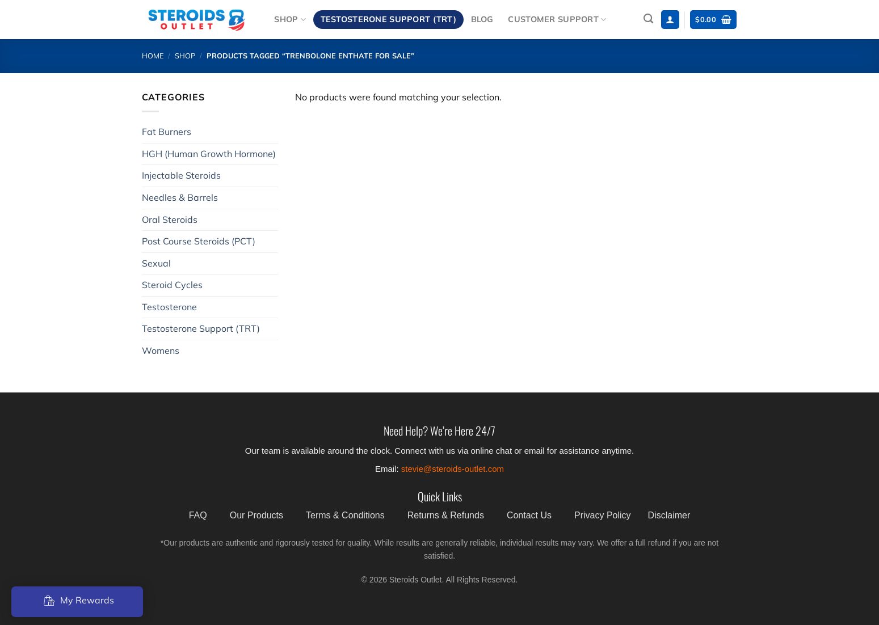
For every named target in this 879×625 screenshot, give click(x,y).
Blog (482, 19)
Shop (290, 19)
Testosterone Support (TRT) (389, 19)
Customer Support (557, 19)
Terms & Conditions (345, 515)
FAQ (198, 515)
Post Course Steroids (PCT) (198, 241)
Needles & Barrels (180, 197)
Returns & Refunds (445, 515)
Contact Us (529, 515)
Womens (160, 350)
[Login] (670, 19)
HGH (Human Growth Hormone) (209, 153)
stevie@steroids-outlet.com (452, 469)
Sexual (156, 263)
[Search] (648, 19)
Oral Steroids (169, 219)
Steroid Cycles (172, 284)
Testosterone (169, 306)
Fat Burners (166, 131)
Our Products (256, 515)
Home (153, 55)
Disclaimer (669, 515)
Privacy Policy (602, 515)
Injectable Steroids (181, 175)
